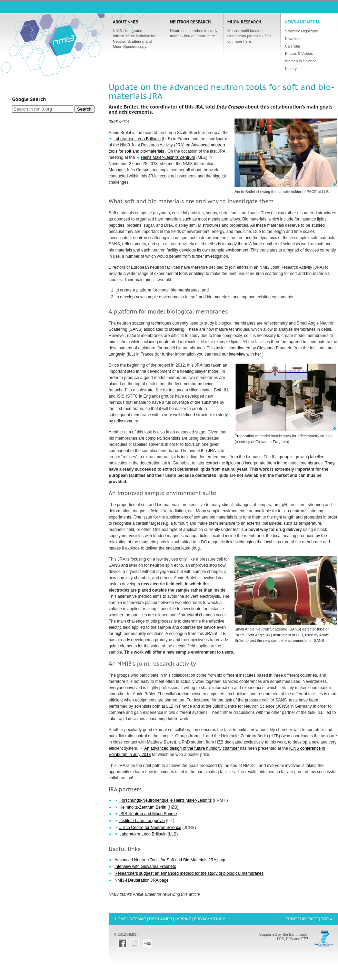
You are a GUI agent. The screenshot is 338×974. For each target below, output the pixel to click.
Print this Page (302, 919)
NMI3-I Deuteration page (142, 880)
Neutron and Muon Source (148, 813)
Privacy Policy (209, 919)
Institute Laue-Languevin (142, 820)
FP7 (304, 939)
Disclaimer (160, 919)
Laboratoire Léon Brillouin (137, 138)
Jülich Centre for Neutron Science (150, 827)
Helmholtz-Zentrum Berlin (142, 807)
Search (84, 109)
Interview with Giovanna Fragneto (145, 866)
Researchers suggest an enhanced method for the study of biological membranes (189, 873)
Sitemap (137, 919)
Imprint (183, 919)
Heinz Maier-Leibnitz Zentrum (168, 157)
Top (325, 919)
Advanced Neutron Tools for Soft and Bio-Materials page (171, 860)
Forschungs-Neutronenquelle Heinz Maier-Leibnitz (165, 800)
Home (62, 40)
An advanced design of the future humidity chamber (191, 748)
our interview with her (241, 354)
